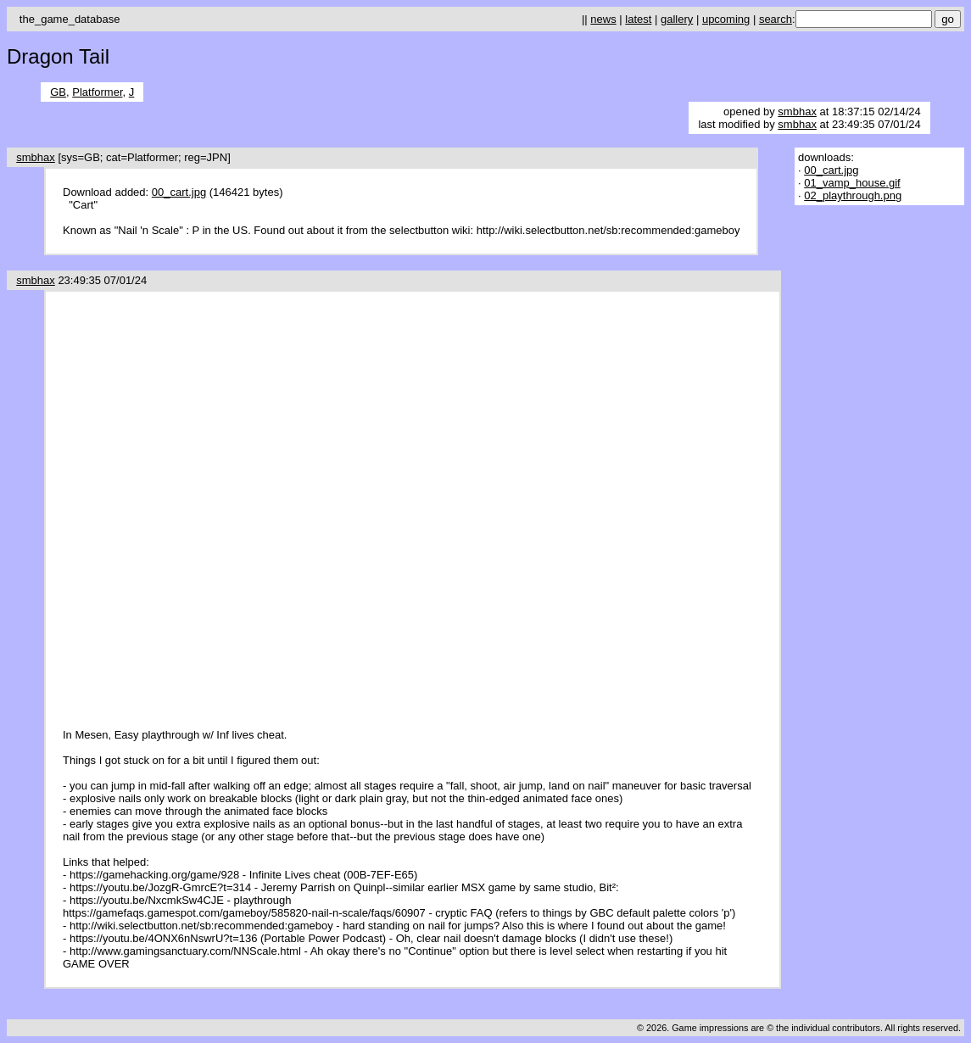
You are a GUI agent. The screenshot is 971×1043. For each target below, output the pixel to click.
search (775, 19)
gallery (677, 19)
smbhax (797, 111)
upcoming (726, 19)
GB (58, 92)
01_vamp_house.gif (852, 182)
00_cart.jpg (179, 192)
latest (638, 19)
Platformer (97, 92)
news (603, 19)
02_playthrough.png (852, 195)
